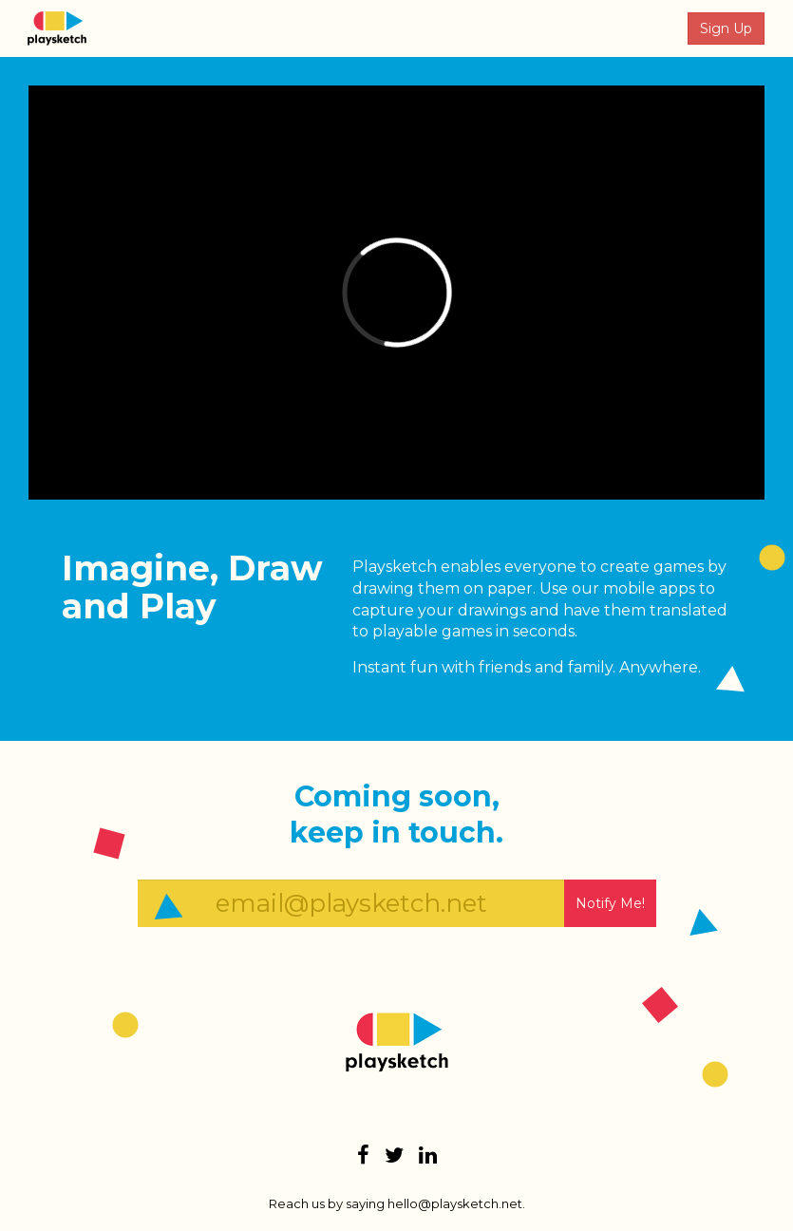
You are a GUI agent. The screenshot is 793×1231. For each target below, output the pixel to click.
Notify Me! (610, 903)
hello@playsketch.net (454, 1203)
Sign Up (726, 28)
